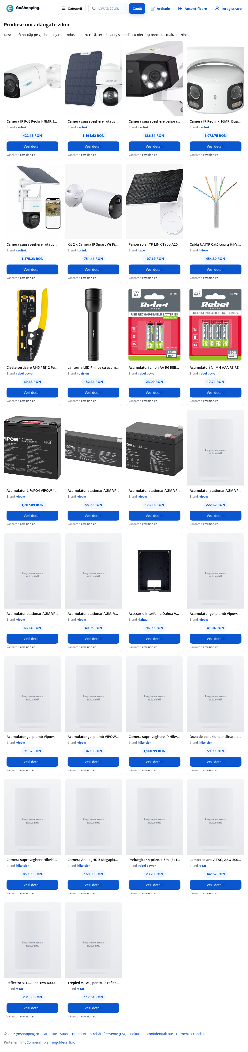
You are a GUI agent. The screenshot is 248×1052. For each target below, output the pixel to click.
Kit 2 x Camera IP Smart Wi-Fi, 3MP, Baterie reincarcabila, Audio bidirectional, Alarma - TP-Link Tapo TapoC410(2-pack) (93, 244)
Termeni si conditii (190, 1033)
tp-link (82, 250)
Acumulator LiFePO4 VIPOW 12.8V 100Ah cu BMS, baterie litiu (32, 490)
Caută (137, 8)
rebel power (25, 373)
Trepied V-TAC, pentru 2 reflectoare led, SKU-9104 (93, 982)
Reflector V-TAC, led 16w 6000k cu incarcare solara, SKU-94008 (32, 982)
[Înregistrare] (228, 8)
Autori (65, 1033)
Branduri (79, 1033)
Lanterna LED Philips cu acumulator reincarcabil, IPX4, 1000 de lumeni (93, 367)
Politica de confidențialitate (151, 1033)
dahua (142, 620)
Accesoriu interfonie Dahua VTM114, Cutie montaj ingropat (154, 613)
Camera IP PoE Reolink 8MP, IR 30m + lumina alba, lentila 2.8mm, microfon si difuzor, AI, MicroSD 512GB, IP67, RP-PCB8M (32, 121)
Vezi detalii (32, 146)
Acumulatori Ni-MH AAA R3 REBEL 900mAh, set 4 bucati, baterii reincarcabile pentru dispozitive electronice (215, 367)
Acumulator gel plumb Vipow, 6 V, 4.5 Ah (215, 613)
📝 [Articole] (160, 8)
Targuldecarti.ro (62, 1042)
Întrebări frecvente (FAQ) (108, 1033)
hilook (204, 250)
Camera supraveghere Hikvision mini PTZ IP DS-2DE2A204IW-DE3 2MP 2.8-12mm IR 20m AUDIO (32, 859)
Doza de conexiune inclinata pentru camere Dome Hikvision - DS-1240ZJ (215, 736)
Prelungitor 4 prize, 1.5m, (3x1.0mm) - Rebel (154, 859)
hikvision (144, 743)
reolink (21, 127)
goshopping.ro (27, 1033)
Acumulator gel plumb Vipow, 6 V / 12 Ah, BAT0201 (32, 736)
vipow (20, 496)
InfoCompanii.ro (33, 1042)
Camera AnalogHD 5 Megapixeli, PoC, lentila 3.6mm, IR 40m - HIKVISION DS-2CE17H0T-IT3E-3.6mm (93, 859)
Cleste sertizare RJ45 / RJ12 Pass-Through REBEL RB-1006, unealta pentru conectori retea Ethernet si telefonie (32, 367)
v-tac (202, 866)
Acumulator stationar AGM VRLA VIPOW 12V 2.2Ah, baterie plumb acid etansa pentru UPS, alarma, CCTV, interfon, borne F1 (93, 490)
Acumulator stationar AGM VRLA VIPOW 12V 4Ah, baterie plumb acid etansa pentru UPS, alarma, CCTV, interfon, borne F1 (32, 613)
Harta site (49, 1033)
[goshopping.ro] (29, 8)
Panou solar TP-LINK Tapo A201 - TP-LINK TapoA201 (154, 244)
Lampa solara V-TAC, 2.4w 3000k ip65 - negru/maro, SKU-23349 (215, 859)
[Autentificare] (192, 8)
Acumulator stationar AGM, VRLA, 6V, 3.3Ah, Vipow (93, 613)
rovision (83, 373)
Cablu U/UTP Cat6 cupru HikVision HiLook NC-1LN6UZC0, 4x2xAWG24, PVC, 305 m (215, 244)
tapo (141, 250)
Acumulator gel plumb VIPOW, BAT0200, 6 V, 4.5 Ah (93, 736)
